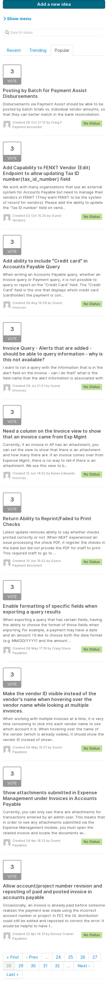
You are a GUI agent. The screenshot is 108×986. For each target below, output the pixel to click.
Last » (12, 974)
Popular (61, 50)
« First (13, 957)
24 (58, 957)
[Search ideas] (54, 32)
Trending (37, 50)
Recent (14, 50)
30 (33, 965)
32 (57, 965)
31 (45, 965)
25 (70, 957)
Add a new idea (54, 4)
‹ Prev (32, 957)
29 (20, 965)
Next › (83, 965)
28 (8, 965)
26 (82, 957)
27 (94, 957)
